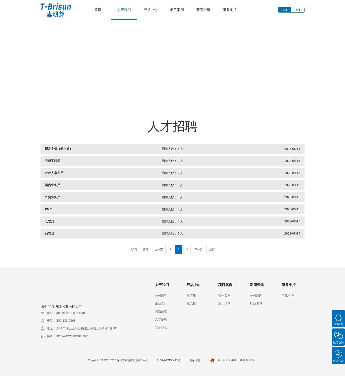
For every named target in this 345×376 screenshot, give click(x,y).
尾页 (212, 249)
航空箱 (191, 295)
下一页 (198, 249)
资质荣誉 (161, 311)
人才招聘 (161, 319)
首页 (97, 10)
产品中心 (150, 10)
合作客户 (224, 295)
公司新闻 (256, 295)
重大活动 (224, 303)
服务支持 (230, 10)
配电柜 (191, 303)
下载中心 (288, 295)
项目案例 (177, 10)
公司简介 (161, 295)
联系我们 (161, 327)
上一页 (159, 249)
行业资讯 (256, 303)
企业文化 (161, 303)
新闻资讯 (203, 10)
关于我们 (124, 10)
